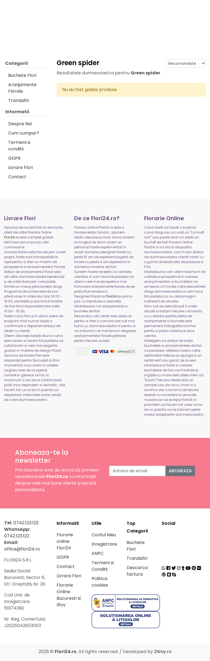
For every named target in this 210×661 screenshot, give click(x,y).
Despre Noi (20, 126)
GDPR (14, 160)
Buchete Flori (22, 77)
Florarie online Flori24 (65, 543)
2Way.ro (162, 653)
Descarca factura (137, 572)
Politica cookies (100, 583)
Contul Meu (104, 537)
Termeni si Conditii (103, 567)
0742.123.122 (26, 525)
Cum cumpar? (23, 135)
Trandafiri (18, 102)
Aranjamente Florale (22, 89)
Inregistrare (104, 546)
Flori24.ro (11, 239)
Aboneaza (180, 473)
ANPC (98, 555)
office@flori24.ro (22, 551)
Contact (17, 179)
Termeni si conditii (19, 147)
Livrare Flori (20, 169)
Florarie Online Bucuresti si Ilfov (69, 597)
